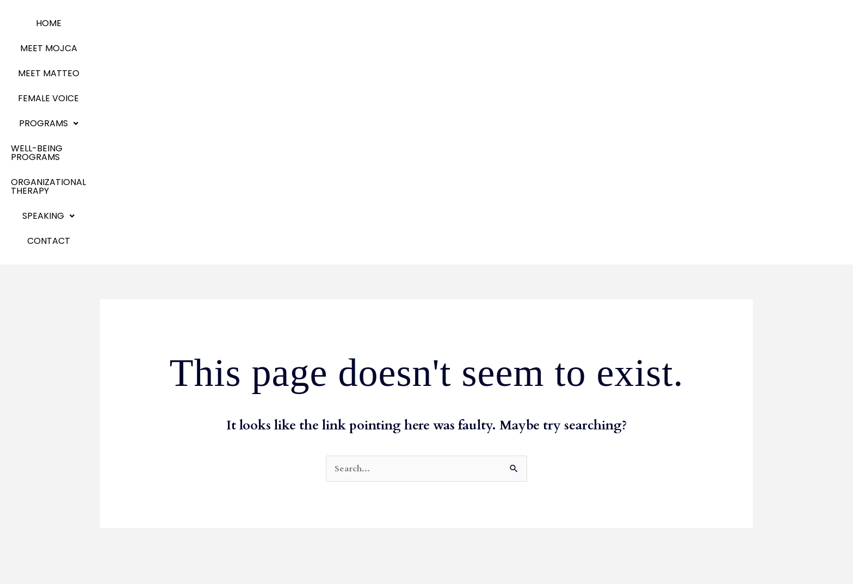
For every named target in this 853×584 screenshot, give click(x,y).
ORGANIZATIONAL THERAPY (584, 23)
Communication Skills (368, 436)
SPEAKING (679, 23)
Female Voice (301, 23)
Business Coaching (362, 420)
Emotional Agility (141, 485)
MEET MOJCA (159, 23)
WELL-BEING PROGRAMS (464, 23)
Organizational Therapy (156, 501)
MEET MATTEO (229, 23)
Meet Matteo (134, 452)
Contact (737, 23)
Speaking (125, 518)
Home (107, 23)
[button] (372, 23)
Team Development (366, 452)
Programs (372, 23)
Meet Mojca (131, 436)
